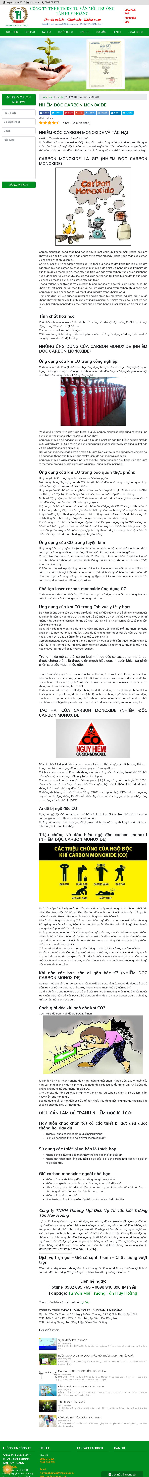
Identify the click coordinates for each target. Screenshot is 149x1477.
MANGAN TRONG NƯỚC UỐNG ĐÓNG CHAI (82, 1365)
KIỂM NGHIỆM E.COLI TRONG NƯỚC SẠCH (81, 1381)
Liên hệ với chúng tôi (122, 1474)
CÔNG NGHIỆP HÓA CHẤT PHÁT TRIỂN (79, 1412)
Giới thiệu (12, 32)
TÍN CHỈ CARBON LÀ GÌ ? (71, 1396)
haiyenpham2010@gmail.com (21, 2)
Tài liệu (46, 32)
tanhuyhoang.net (56, 1470)
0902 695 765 (50, 2)
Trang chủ (47, 91)
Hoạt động (136, 32)
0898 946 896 (47, 1453)
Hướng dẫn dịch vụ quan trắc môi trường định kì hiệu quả (95, 1350)
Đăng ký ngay (18, 179)
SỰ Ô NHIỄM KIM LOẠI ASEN (73, 1334)
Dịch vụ (30, 32)
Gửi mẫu (101, 32)
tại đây (85, 1296)
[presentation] (4, 62)
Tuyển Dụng (65, 32)
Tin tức (84, 32)
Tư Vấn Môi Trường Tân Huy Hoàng (102, 1287)
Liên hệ (117, 32)
